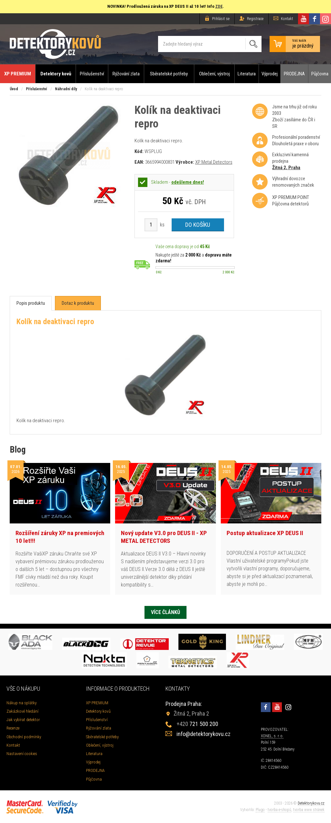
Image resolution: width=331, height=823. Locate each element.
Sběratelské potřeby (169, 74)
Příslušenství (92, 74)
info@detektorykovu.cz (203, 733)
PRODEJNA (294, 74)
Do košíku (197, 224)
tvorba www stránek (309, 809)
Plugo (260, 809)
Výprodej (270, 74)
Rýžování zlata (126, 74)
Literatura (247, 74)
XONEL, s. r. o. (272, 736)
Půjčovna (319, 74)
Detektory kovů (55, 74)
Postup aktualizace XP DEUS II (265, 533)
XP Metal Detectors (213, 162)
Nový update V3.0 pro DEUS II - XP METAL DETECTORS (164, 537)
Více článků (165, 612)
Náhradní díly (66, 89)
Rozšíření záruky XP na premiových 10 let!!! (60, 537)
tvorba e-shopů (279, 809)
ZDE (219, 6)
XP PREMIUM (17, 74)
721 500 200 (197, 723)
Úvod (14, 89)
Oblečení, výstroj (214, 74)
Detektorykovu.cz (311, 803)
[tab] (31, 303)
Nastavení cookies (21, 753)
